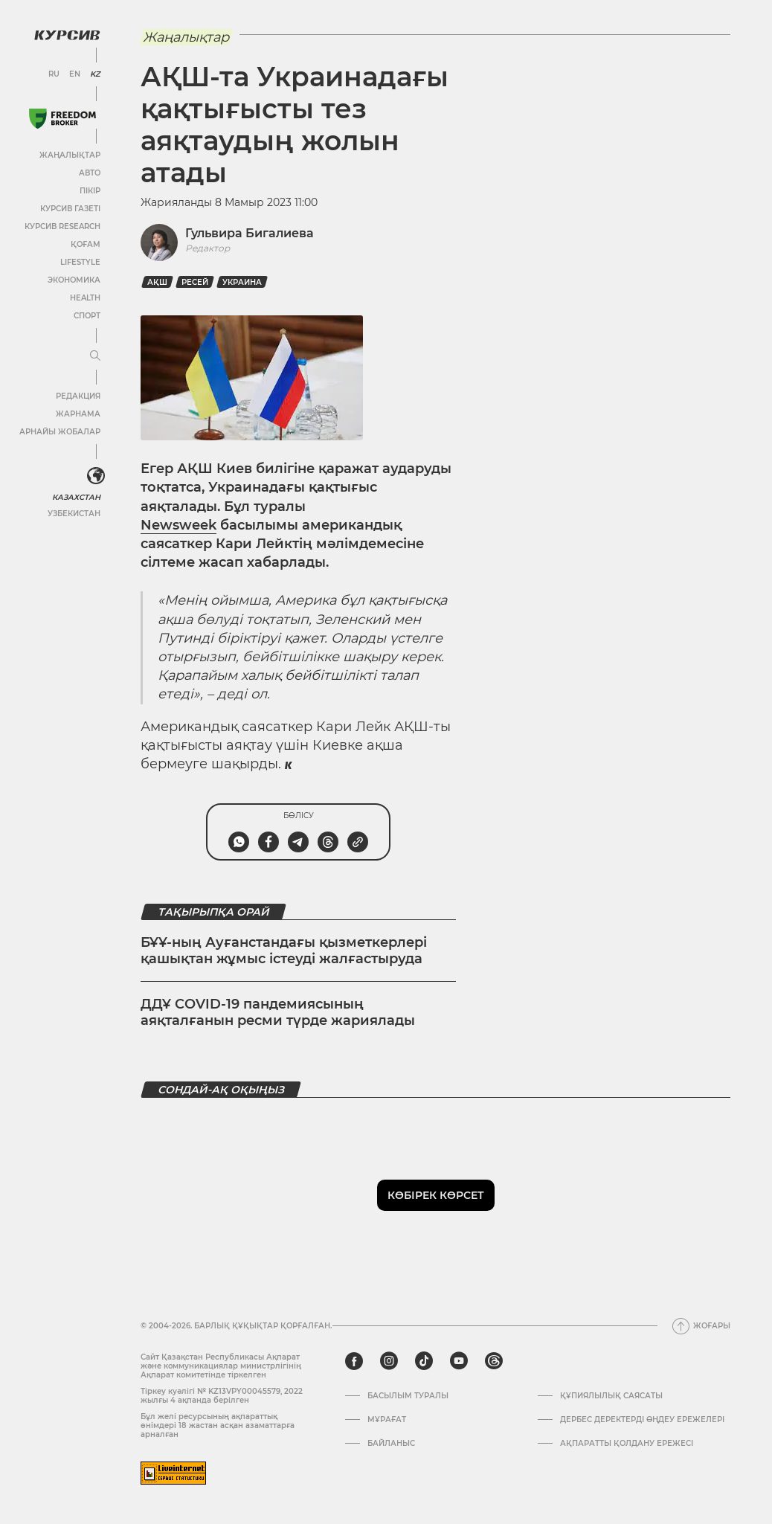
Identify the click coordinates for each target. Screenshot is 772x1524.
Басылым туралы (407, 1396)
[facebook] (354, 1361)
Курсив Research (62, 226)
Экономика (74, 280)
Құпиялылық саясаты (611, 1396)
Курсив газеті (70, 208)
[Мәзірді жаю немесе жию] (95, 356)
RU (53, 74)
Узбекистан (74, 513)
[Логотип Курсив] (66, 35)
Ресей (194, 282)
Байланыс (391, 1443)
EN (74, 74)
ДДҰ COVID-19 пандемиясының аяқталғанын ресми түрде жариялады (278, 1012)
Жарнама (78, 414)
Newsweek (178, 525)
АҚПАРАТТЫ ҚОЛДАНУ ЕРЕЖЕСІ (626, 1443)
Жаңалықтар (69, 155)
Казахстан (76, 497)
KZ (95, 74)
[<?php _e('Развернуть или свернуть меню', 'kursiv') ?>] (96, 476)
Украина (242, 282)
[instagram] (389, 1361)
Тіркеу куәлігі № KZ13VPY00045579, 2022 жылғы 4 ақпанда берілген (222, 1395)
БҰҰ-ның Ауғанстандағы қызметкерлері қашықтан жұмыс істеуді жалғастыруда (284, 950)
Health (85, 298)
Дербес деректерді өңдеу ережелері (642, 1419)
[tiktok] (424, 1361)
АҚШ (157, 282)
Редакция (78, 396)
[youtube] (459, 1361)
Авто (89, 173)
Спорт (87, 316)
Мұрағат (386, 1419)
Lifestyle (80, 262)
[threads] (494, 1361)
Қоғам (85, 244)
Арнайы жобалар (59, 432)
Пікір (90, 191)
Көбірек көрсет (435, 1195)
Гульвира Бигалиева (249, 233)
